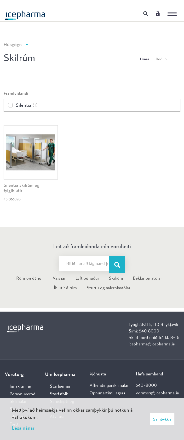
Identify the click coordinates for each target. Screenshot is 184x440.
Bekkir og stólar (147, 278)
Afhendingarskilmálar (109, 385)
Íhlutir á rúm (65, 287)
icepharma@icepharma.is (152, 343)
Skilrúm (116, 278)
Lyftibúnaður (87, 278)
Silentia (27, 105)
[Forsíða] (25, 13)
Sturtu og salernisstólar (108, 287)
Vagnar (59, 278)
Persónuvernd (22, 393)
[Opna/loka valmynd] (173, 11)
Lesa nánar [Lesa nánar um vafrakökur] (23, 428)
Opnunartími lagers (107, 392)
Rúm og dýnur (29, 278)
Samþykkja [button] (162, 419)
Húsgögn (13, 44)
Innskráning (157, 13)
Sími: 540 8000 (144, 330)
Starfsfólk (59, 393)
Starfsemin (60, 386)
